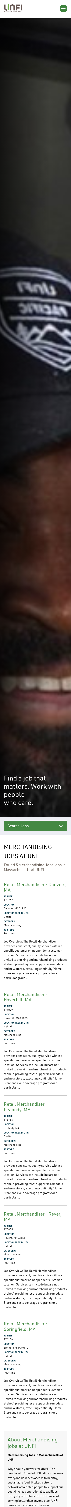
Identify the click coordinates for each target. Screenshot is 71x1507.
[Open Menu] (63, 8)
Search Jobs (18, 825)
